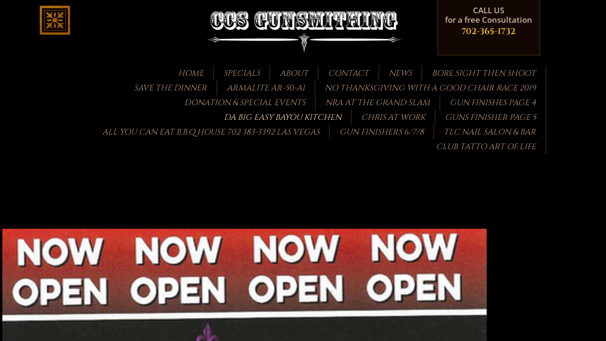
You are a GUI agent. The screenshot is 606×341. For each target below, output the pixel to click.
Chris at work (393, 117)
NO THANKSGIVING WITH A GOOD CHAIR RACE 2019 (430, 87)
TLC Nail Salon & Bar (490, 131)
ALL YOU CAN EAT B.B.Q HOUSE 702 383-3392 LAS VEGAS (211, 131)
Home (191, 73)
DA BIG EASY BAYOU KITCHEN (282, 117)
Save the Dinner (170, 87)
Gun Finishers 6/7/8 (381, 131)
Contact (348, 73)
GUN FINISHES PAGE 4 (493, 102)
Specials (241, 73)
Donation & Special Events (244, 102)
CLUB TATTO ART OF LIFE (486, 146)
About (294, 73)
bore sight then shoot (484, 73)
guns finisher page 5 (490, 117)
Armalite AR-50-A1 (266, 87)
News (400, 73)
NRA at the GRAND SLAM (377, 102)
